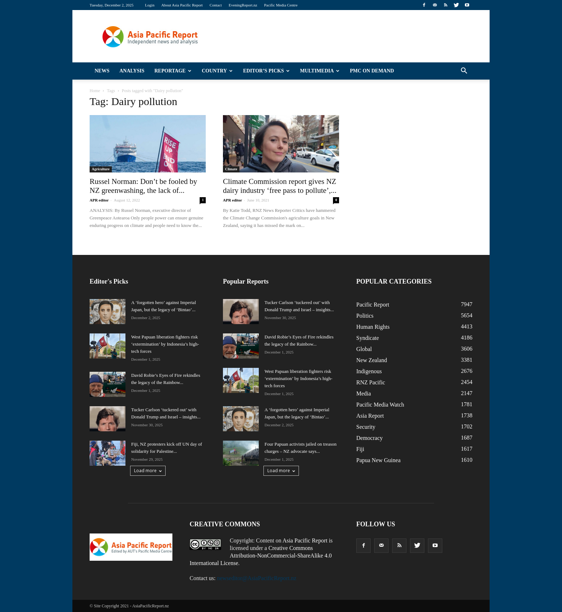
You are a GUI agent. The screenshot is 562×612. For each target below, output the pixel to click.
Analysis (131, 70)
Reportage (172, 70)
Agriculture (101, 169)
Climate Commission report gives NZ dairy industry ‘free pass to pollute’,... (280, 186)
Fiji (360, 449)
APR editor (99, 200)
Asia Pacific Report (304, 540)
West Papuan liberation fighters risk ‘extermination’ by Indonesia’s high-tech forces (165, 344)
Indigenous (369, 371)
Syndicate (367, 338)
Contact (216, 5)
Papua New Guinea (378, 460)
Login (149, 5)
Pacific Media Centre (280, 5)
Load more (148, 471)
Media (363, 393)
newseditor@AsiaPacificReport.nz (256, 578)
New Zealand (371, 360)
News (102, 70)
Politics (364, 316)
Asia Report (370, 416)
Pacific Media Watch (380, 405)
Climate (231, 169)
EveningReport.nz (243, 5)
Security (365, 427)
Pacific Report (372, 305)
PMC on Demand (372, 70)
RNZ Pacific (370, 382)
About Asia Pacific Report (182, 5)
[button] (463, 71)
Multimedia (319, 70)
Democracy (369, 438)
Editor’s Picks (266, 70)
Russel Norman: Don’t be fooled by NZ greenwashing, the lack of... (143, 186)
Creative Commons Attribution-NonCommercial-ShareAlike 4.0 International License (261, 555)
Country (217, 70)
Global (364, 349)
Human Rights (373, 327)
